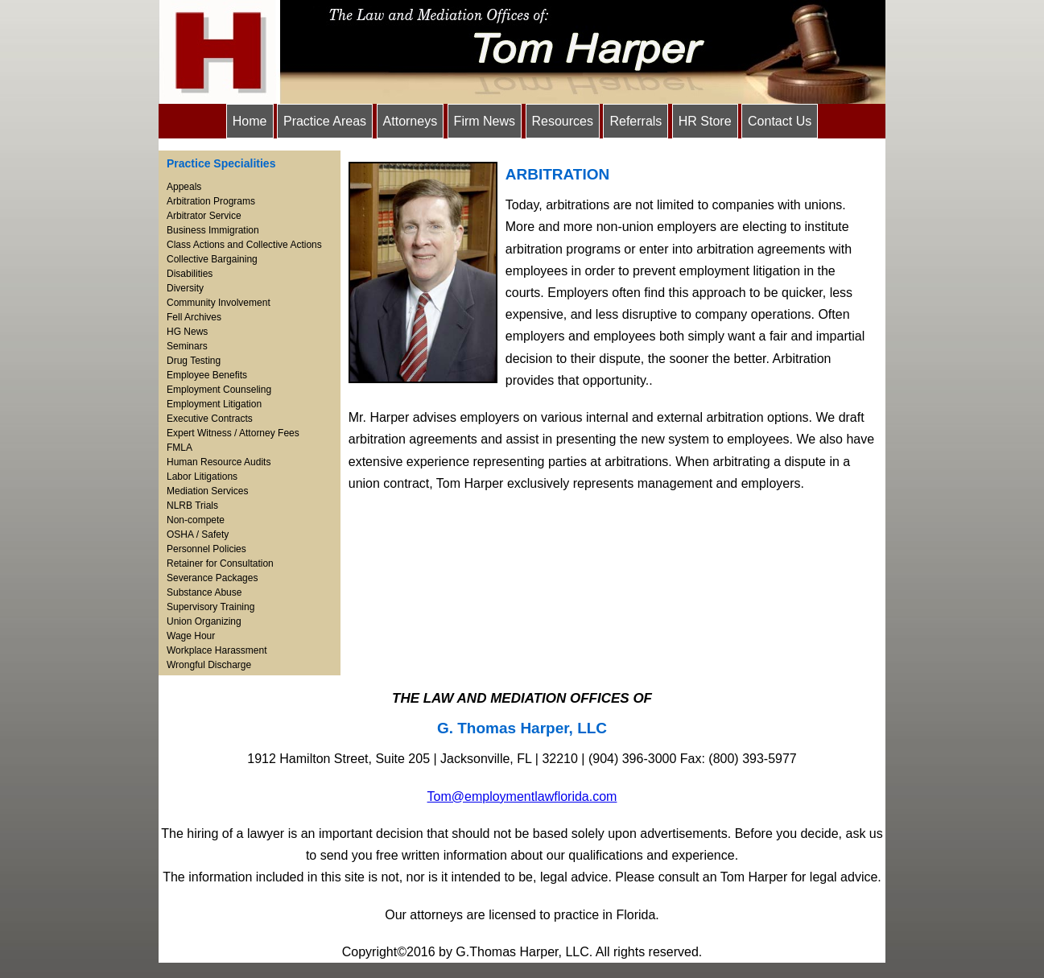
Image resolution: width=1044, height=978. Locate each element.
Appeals (184, 186)
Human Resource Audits (218, 462)
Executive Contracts (210, 418)
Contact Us (779, 121)
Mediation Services (207, 491)
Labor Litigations (202, 476)
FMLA (179, 447)
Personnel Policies (206, 549)
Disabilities (190, 273)
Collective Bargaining (212, 259)
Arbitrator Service (204, 215)
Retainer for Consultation (220, 563)
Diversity (185, 288)
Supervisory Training (210, 607)
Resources (562, 121)
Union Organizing (204, 621)
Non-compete (196, 520)
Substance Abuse (204, 592)
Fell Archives (194, 317)
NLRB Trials (192, 505)
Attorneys (410, 121)
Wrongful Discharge (209, 665)
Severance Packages (212, 578)
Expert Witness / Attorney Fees (233, 433)
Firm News (484, 121)
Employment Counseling (219, 389)
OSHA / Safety (198, 534)
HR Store (705, 121)
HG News (187, 331)
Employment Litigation (214, 404)
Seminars (187, 346)
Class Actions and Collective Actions (244, 244)
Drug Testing (194, 360)
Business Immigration (213, 230)
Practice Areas (324, 121)
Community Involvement (218, 302)
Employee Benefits (207, 375)
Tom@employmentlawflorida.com (522, 796)
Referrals (635, 121)
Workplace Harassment (217, 650)
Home (250, 121)
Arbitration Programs (211, 201)
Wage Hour (191, 636)
